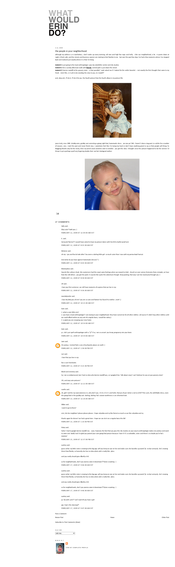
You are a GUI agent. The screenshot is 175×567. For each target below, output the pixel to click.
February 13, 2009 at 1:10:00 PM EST (77, 422)
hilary (63, 427)
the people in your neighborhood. (71, 51)
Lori (62, 354)
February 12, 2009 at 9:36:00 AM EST (77, 290)
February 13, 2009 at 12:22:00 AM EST (77, 384)
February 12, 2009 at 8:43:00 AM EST (77, 263)
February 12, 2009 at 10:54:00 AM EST (77, 323)
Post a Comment (60, 514)
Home (112, 517)
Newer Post (59, 517)
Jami (62, 341)
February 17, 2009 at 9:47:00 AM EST (77, 508)
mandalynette (66, 296)
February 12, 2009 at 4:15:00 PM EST (77, 366)
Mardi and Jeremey (68, 372)
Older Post (165, 517)
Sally (62, 226)
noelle (63, 389)
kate (63, 309)
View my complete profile (77, 547)
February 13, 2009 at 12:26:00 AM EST (77, 399)
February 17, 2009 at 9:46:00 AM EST (77, 465)
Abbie (63, 404)
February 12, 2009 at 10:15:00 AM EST (77, 303)
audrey (63, 445)
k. (62, 238)
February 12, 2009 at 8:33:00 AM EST (77, 245)
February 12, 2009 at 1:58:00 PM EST (77, 348)
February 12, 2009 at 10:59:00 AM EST (77, 336)
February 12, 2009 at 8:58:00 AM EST (77, 278)
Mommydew (65, 269)
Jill (62, 284)
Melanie (64, 251)
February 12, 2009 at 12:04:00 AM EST (77, 233)
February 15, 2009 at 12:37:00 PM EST (77, 439)
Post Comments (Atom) (72, 522)
